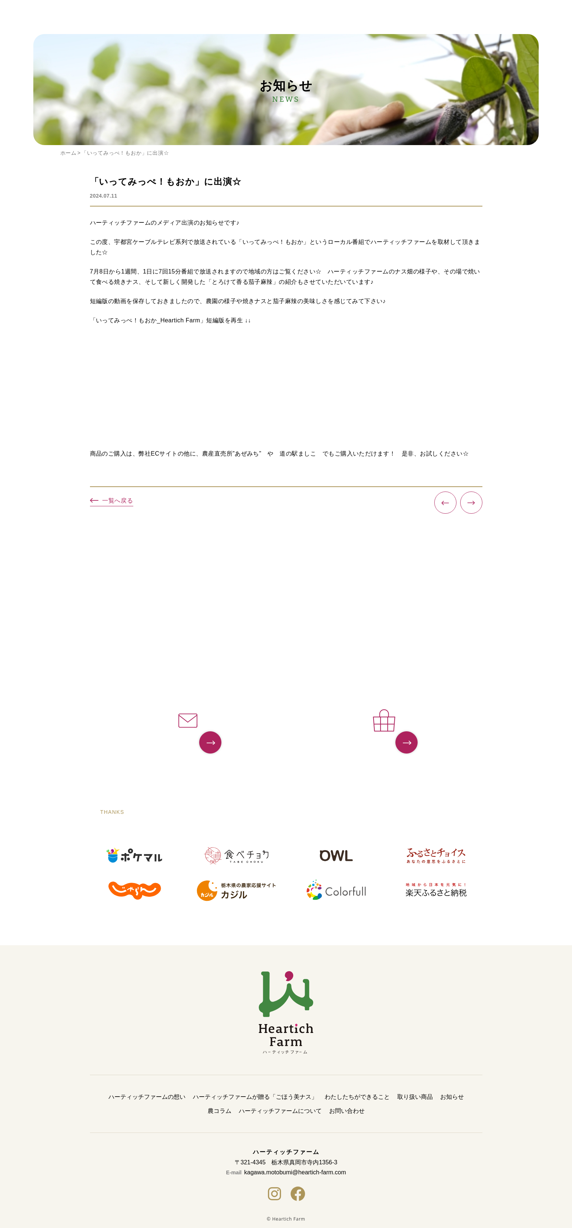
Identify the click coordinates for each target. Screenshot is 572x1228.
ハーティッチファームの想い (146, 1097)
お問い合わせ (347, 1111)
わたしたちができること (357, 1097)
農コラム (219, 1111)
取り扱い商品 (415, 1097)
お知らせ (452, 1097)
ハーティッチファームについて (280, 1111)
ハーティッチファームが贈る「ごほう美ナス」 (255, 1097)
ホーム (68, 153)
